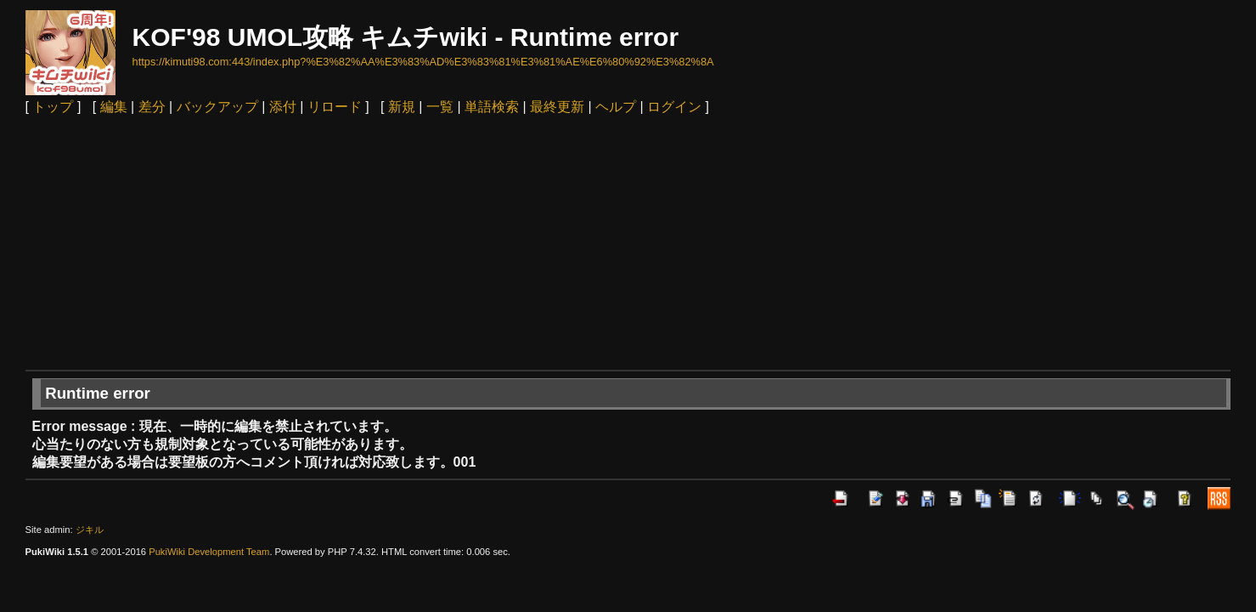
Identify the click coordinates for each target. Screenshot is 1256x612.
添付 (282, 106)
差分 (152, 106)
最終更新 (557, 106)
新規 (401, 106)
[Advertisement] (628, 242)
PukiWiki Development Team (209, 552)
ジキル (90, 529)
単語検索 (492, 106)
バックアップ (217, 106)
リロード (334, 106)
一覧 (439, 106)
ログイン (674, 106)
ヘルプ (615, 106)
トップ (52, 106)
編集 (113, 106)
